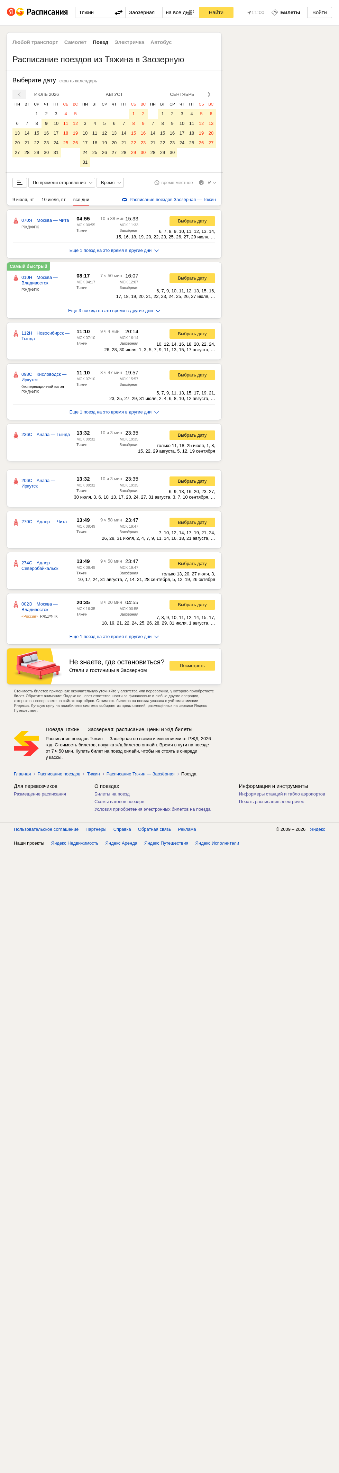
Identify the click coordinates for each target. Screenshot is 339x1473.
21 (27, 142)
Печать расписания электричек (271, 801)
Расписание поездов (58, 773)
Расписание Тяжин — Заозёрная (141, 773)
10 (56, 123)
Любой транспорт (35, 42)
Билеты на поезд (112, 794)
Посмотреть (192, 665)
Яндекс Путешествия (166, 843)
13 (17, 133)
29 (36, 152)
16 (46, 133)
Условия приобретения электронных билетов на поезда (152, 809)
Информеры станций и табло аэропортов (282, 794)
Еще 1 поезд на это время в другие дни (114, 250)
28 (27, 152)
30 (46, 152)
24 (56, 142)
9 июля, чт (23, 199)
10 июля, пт (54, 199)
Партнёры (95, 829)
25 (65, 142)
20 (17, 142)
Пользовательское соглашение (46, 829)
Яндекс (317, 829)
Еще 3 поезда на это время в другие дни (114, 310)
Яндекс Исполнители (217, 843)
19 (75, 133)
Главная (22, 773)
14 (27, 133)
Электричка (129, 42)
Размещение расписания (40, 794)
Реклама (187, 829)
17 (56, 133)
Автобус (161, 42)
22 (36, 142)
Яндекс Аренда (121, 843)
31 (56, 152)
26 (75, 142)
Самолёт (75, 42)
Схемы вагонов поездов (119, 801)
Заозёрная (128, 230)
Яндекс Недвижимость (75, 843)
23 (46, 142)
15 (36, 133)
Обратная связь (154, 829)
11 (65, 123)
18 (65, 133)
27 (17, 152)
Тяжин (82, 230)
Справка (122, 829)
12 (75, 123)
